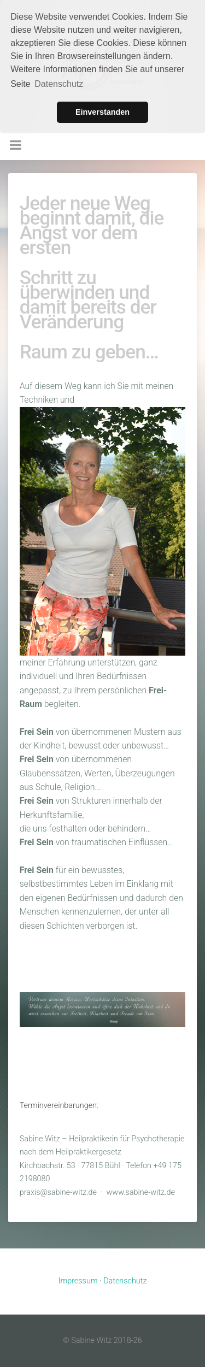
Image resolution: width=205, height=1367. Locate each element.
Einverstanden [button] (102, 112)
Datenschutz (125, 1281)
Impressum (78, 1281)
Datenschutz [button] (58, 84)
